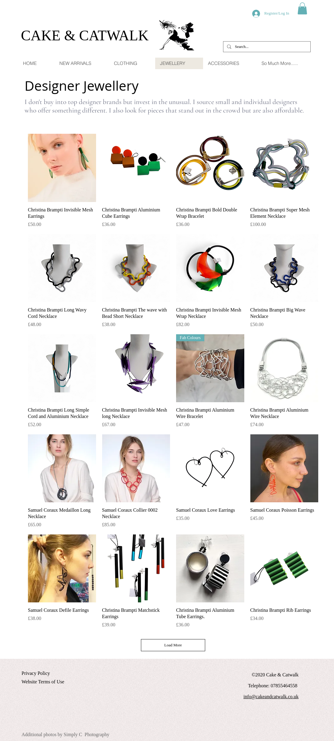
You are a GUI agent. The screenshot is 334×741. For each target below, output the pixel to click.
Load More (173, 645)
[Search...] (266, 47)
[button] (302, 8)
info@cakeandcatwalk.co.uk (271, 696)
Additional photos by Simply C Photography (65, 734)
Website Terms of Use (43, 681)
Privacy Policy (36, 673)
